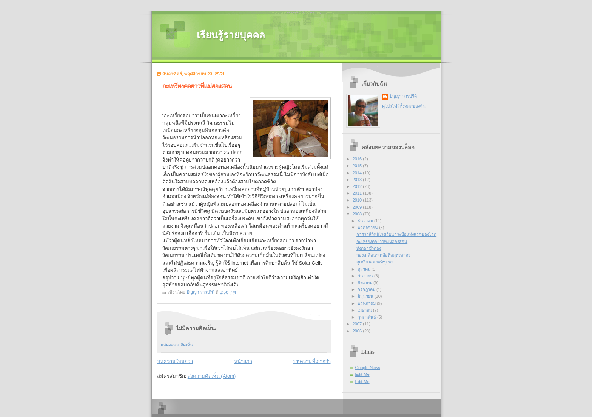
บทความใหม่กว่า (175, 361)
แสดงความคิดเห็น (177, 345)
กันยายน (366, 276)
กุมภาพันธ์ (367, 317)
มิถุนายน (366, 296)
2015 (358, 165)
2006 (358, 331)
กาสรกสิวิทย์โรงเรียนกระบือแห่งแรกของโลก (396, 234)
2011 (358, 193)
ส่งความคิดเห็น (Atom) (212, 376)
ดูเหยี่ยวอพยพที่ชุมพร (374, 262)
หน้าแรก (243, 361)
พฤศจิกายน (368, 227)
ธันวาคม (366, 221)
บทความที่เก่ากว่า (312, 361)
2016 (358, 159)
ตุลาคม (365, 269)
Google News (367, 367)
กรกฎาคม (367, 289)
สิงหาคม (365, 282)
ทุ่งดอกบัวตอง (368, 248)
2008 (358, 214)
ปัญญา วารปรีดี (403, 96)
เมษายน (365, 310)
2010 (358, 200)
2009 (358, 207)
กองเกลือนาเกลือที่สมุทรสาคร (383, 255)
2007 (358, 324)
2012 (358, 186)
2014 (358, 173)
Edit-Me (362, 374)
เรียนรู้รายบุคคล (231, 35)
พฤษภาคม (367, 303)
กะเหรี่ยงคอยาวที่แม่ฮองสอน (381, 241)
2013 (358, 179)
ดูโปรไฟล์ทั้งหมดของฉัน (404, 106)
